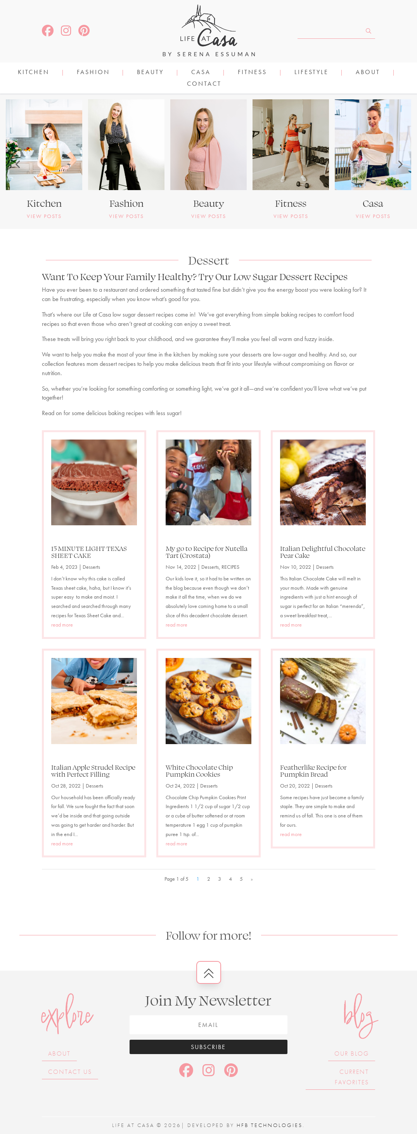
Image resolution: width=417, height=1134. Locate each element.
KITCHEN (33, 72)
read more (62, 624)
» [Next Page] (252, 878)
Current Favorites (352, 1077)
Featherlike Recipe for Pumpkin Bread (313, 770)
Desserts (91, 566)
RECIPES (230, 566)
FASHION (93, 72)
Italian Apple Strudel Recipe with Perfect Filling (93, 770)
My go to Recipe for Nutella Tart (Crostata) (206, 551)
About (368, 72)
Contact (204, 84)
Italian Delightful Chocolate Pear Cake (322, 551)
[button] (17, 164)
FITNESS (252, 72)
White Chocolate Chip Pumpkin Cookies (199, 770)
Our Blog (351, 1053)
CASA (201, 72)
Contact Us (70, 1072)
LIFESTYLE (311, 72)
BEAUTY (150, 72)
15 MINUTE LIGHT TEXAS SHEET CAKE (89, 551)
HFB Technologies (270, 1125)
